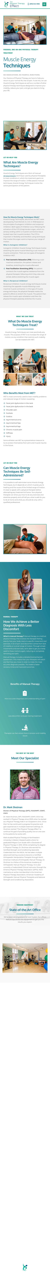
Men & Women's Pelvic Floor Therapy (25, 1244)
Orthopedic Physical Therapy (25, 1241)
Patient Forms (25, 1263)
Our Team (25, 1256)
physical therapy (9, 176)
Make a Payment (25, 1266)
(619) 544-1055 (24, 1061)
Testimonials (25, 1249)
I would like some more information (25, 1030)
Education (25, 1252)
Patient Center (25, 1259)
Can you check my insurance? (25, 1040)
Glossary (25, 1271)
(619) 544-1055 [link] (33, 4)
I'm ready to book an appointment (25, 1019)
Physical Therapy (25, 1237)
